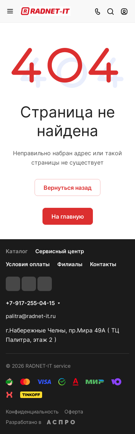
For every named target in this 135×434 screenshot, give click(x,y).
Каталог (17, 251)
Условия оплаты (28, 264)
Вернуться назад (67, 187)
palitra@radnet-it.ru (31, 316)
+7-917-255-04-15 (30, 303)
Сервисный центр (59, 251)
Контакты (103, 264)
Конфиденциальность (32, 411)
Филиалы (69, 264)
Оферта (73, 411)
